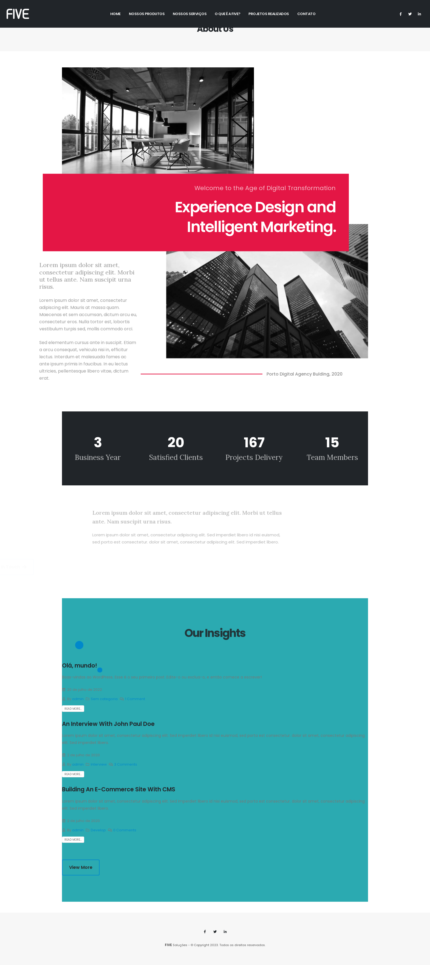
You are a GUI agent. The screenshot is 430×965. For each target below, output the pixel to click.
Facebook (205, 931)
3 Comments (125, 764)
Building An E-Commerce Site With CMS (118, 789)
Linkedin (225, 931)
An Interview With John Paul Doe (108, 724)
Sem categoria (104, 699)
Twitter (215, 931)
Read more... (73, 709)
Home (115, 13)
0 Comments (124, 830)
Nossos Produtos (147, 13)
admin (78, 699)
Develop (98, 830)
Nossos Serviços (190, 13)
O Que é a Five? (228, 13)
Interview (99, 764)
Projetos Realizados (268, 13)
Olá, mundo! (79, 665)
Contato (306, 13)
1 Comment (135, 699)
